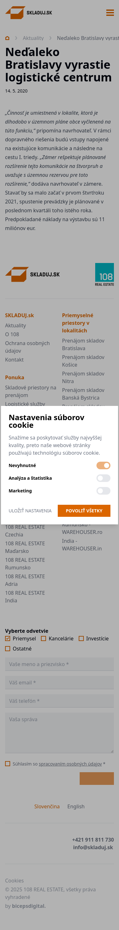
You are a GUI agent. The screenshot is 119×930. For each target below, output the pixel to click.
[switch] (103, 465)
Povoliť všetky (84, 511)
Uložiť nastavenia (30, 511)
